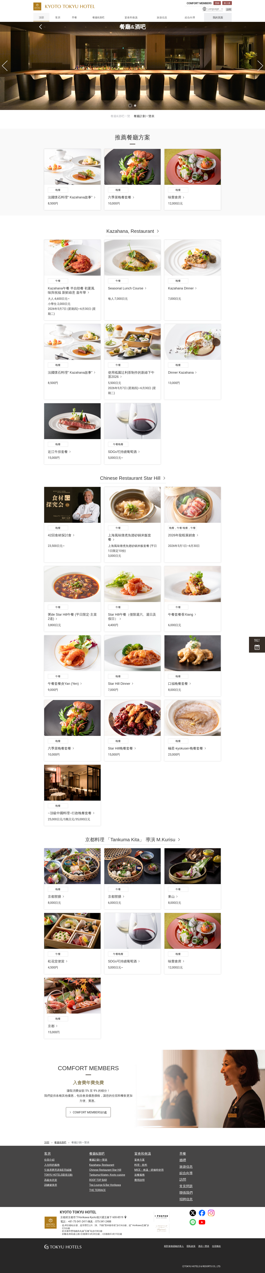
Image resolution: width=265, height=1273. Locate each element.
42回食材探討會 (59, 535)
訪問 (229, 9)
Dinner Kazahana (181, 372)
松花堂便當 (56, 961)
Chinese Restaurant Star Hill (130, 478)
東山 (171, 896)
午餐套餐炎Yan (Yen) (63, 684)
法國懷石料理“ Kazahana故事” (70, 197)
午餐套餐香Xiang (180, 614)
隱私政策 (191, 1246)
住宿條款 (216, 1246)
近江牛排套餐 (58, 452)
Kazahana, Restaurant (130, 231)
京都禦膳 (54, 896)
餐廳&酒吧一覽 (120, 116)
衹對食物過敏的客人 (174, 1246)
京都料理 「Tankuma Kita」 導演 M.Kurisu (130, 839)
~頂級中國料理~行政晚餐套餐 (69, 813)
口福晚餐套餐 (178, 684)
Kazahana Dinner (181, 288)
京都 (51, 1026)
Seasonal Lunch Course (125, 288)
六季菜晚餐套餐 (119, 197)
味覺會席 (174, 197)
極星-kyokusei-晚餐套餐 (185, 748)
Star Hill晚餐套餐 (120, 748)
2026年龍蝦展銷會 (181, 535)
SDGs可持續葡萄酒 (122, 452)
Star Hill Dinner (119, 684)
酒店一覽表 (203, 1246)
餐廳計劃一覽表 (144, 116)
